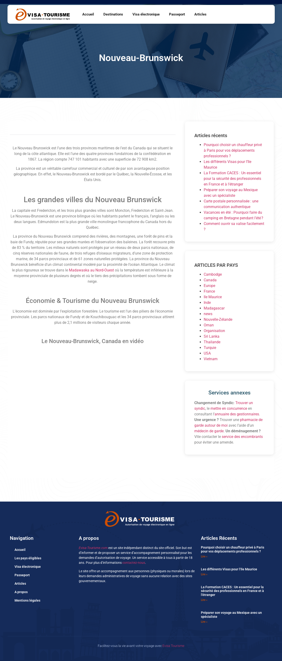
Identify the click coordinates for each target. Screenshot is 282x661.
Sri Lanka (211, 336)
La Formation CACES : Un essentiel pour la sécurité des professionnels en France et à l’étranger (232, 178)
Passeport (177, 14)
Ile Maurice (213, 297)
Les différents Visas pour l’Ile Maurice (229, 569)
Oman (209, 325)
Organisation (214, 331)
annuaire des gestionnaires (236, 414)
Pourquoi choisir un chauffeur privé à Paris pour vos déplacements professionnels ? (233, 150)
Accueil (88, 14)
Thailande (212, 342)
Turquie (210, 347)
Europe (209, 285)
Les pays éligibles (28, 558)
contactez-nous (133, 562)
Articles (200, 14)
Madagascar (214, 308)
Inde (207, 302)
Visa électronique (146, 14)
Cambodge (213, 274)
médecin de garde (209, 431)
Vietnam (211, 359)
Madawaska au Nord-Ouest (91, 270)
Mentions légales (27, 600)
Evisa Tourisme (173, 645)
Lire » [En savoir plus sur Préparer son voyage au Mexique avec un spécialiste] (204, 621)
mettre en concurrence (229, 408)
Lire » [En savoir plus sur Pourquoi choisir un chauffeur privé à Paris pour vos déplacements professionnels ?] (204, 556)
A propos (21, 592)
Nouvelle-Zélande (218, 319)
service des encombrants (242, 436)
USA (207, 353)
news (208, 314)
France (209, 291)
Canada (210, 280)
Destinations (113, 14)
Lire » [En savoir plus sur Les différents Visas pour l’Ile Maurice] (204, 574)
